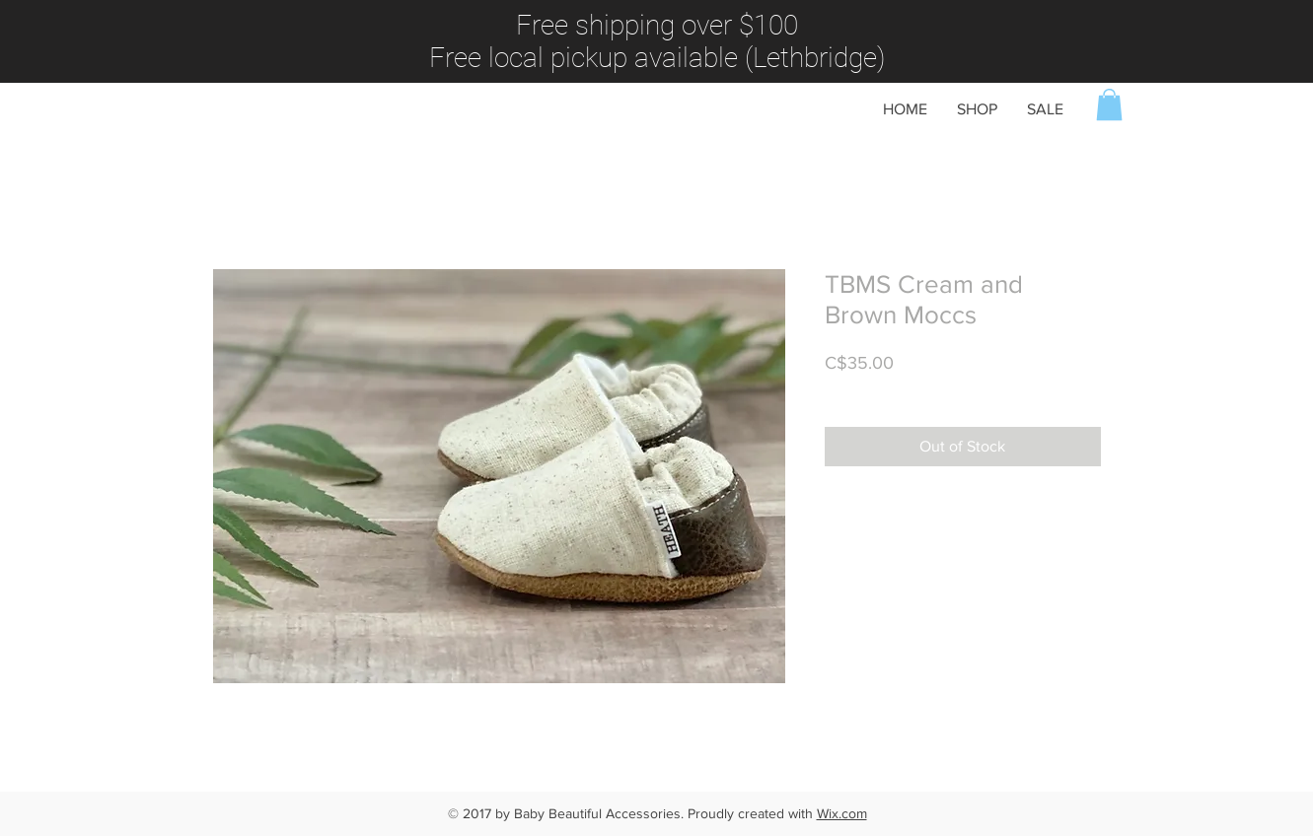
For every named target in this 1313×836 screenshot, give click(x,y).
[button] (1109, 104)
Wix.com (842, 813)
